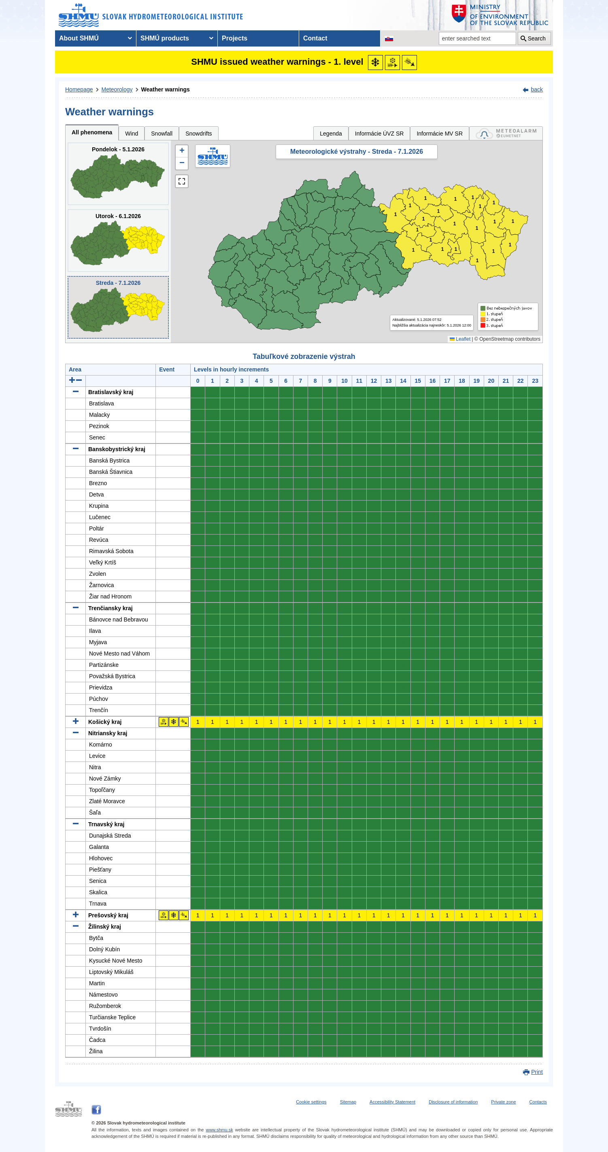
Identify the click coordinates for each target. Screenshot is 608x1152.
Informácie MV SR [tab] (440, 133)
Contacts (538, 1101)
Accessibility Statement (392, 1101)
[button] (182, 151)
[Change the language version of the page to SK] (389, 38)
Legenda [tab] (331, 133)
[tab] (506, 133)
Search (537, 38)
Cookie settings (311, 1101)
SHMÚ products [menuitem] (164, 38)
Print (537, 1072)
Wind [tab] (131, 133)
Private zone (503, 1101)
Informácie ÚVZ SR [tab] (379, 133)
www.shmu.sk (219, 1129)
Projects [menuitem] (234, 38)
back (537, 89)
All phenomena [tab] (92, 132)
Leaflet (460, 339)
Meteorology (117, 89)
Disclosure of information (453, 1101)
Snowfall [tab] (161, 133)
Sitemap (348, 1101)
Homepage (79, 89)
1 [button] (455, 199)
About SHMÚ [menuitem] (79, 38)
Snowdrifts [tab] (198, 133)
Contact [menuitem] (315, 38)
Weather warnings (165, 89)
